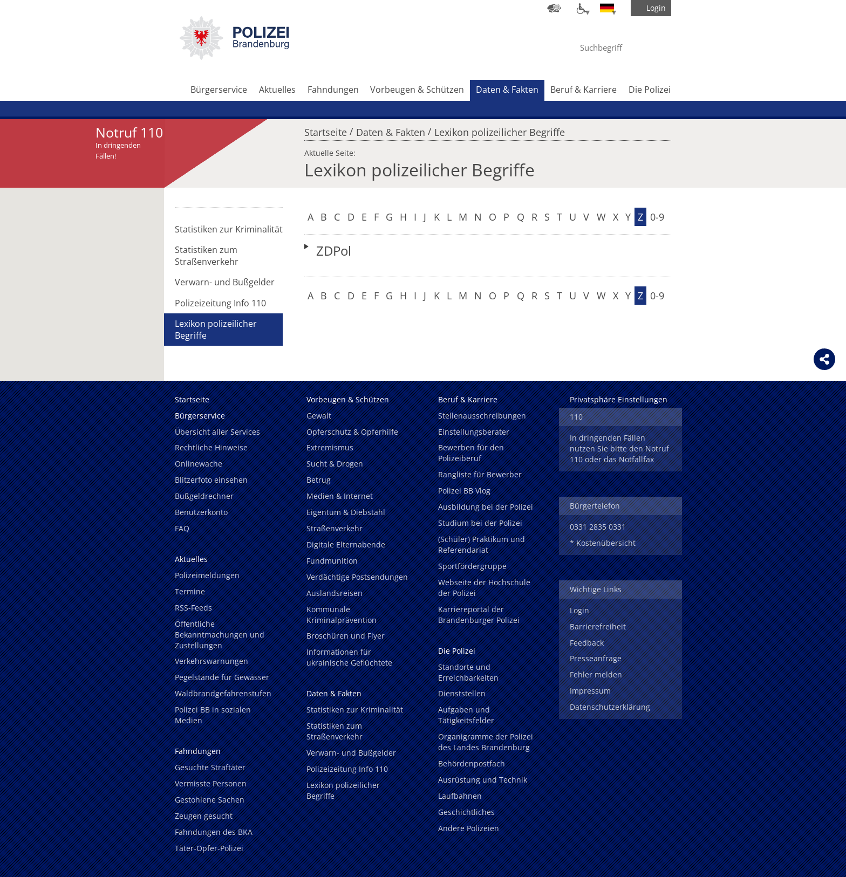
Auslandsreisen (334, 593)
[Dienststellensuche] (554, 8)
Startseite (325, 129)
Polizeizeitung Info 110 (220, 303)
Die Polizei (650, 89)
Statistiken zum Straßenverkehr (206, 256)
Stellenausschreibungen (482, 415)
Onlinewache (198, 463)
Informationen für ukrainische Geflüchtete (349, 657)
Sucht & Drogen (334, 463)
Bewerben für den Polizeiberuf (471, 452)
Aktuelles (277, 89)
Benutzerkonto (201, 512)
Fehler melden (596, 674)
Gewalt (318, 415)
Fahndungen (333, 89)
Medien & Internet (339, 496)
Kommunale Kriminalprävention (341, 614)
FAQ (182, 528)
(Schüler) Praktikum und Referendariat (481, 544)
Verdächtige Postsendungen (357, 577)
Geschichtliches (466, 812)
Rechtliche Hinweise (211, 447)
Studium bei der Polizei (480, 523)
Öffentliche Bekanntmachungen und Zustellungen (219, 634)
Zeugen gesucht (204, 816)
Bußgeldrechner (204, 496)
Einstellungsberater (473, 432)
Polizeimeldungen (207, 575)
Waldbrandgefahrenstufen (223, 693)
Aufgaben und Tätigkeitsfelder (466, 714)
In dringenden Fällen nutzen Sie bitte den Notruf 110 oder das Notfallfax (619, 448)
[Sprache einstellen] (607, 8)
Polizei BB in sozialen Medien (213, 714)
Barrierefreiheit (598, 626)
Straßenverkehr (334, 528)
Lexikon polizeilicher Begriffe (499, 129)
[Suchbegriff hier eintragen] (611, 47)
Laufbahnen (460, 796)
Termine (190, 591)
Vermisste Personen (211, 783)
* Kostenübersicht (603, 543)
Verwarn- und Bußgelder (225, 282)
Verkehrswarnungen (211, 661)
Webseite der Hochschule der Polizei (484, 587)
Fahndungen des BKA (214, 832)
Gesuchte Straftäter (210, 767)
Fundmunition (332, 561)
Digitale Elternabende (345, 544)
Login (579, 610)
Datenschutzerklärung (610, 707)
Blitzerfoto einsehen (211, 480)
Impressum (590, 691)
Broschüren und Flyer (345, 636)
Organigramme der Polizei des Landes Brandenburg (485, 741)
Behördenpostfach (471, 763)
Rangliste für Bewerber (480, 474)
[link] (234, 57)
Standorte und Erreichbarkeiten (468, 672)
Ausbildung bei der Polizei (485, 507)
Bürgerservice (218, 89)
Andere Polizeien (468, 828)
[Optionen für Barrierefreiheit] (580, 8)
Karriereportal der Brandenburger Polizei (479, 614)
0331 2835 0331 (598, 527)
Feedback (587, 643)
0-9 (657, 216)
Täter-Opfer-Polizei (209, 848)
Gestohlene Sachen (209, 799)
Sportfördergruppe (472, 566)
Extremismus (329, 447)
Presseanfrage (596, 658)
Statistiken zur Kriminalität (229, 229)
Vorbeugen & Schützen (417, 89)
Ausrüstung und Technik (482, 780)
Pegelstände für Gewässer (222, 677)
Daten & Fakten (507, 89)
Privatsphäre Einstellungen (618, 399)
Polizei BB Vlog (464, 490)
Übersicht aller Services (217, 432)
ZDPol (333, 250)
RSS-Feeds (193, 607)
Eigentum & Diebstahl (345, 512)
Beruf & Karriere (583, 89)
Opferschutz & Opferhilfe (352, 432)
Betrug (318, 480)
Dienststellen (462, 693)
